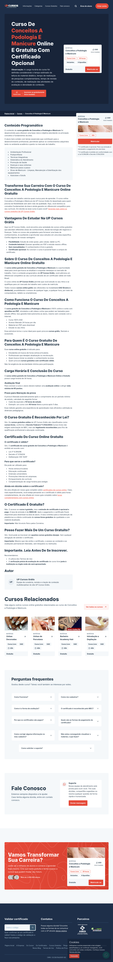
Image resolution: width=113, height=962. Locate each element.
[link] (11, 6)
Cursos (19, 114)
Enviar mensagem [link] (78, 803)
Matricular (95, 141)
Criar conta (102, 6)
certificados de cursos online (55, 490)
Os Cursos (30, 945)
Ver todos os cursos (96, 607)
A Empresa (20, 945)
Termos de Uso (26, 559)
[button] (32, 927)
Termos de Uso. (75, 952)
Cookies (74, 942)
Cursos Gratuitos (51, 6)
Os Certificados (41, 945)
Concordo (74, 956)
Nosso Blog (37, 948)
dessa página (61, 931)
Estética (81, 116)
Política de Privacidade (64, 948)
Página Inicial (9, 114)
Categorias (38, 6)
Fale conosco (65, 6)
